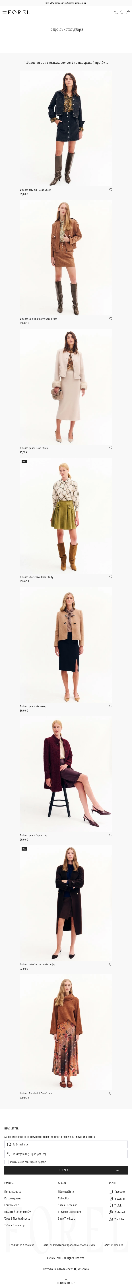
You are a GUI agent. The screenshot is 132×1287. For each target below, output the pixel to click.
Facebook (117, 1191)
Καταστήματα (12, 1198)
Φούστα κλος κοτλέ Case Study (36, 577)
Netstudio (81, 1269)
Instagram (117, 1198)
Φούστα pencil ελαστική (33, 706)
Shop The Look (66, 1218)
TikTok (115, 1205)
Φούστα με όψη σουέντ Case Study (38, 319)
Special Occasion (67, 1205)
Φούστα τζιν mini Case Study (35, 190)
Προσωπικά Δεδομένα (21, 1245)
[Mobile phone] (66, 1154)
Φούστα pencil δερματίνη (33, 835)
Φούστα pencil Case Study (34, 448)
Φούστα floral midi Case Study (36, 1093)
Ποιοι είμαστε (12, 1192)
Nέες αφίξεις (66, 1192)
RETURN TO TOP (66, 1281)
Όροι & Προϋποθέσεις (17, 1218)
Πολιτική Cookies (113, 1245)
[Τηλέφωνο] (116, 12)
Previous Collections (69, 1212)
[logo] (19, 12)
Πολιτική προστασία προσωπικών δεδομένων (69, 1245)
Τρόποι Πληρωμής (14, 1225)
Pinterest (117, 1212)
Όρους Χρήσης (38, 1162)
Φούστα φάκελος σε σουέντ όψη (37, 964)
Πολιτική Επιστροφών (17, 1212)
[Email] (66, 1144)
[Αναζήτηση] (122, 12)
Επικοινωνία (11, 1205)
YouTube (116, 1219)
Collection (64, 1198)
